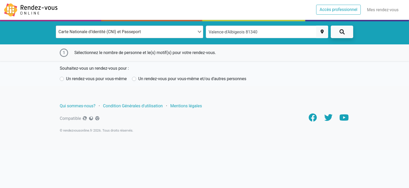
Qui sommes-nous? (77, 105)
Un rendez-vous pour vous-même (96, 78)
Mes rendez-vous (384, 9)
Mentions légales (186, 105)
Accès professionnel (340, 9)
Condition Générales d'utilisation (133, 105)
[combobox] (129, 32)
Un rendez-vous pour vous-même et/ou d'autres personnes (192, 78)
